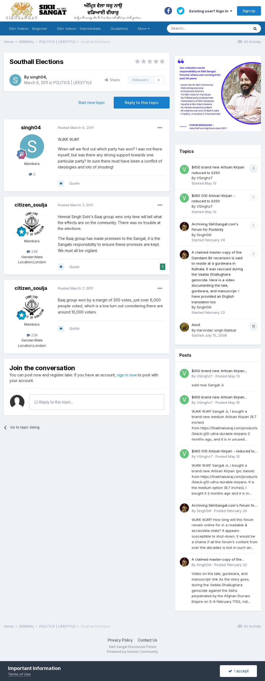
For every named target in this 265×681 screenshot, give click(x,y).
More (143, 28)
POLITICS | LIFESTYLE (72, 82)
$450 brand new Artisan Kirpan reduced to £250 (218, 371)
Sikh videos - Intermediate (79, 28)
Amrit (196, 325)
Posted (76, 127)
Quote (74, 183)
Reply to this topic (142, 102)
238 (32, 251)
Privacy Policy (120, 640)
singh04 (38, 77)
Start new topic (91, 102)
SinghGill (204, 235)
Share (112, 80)
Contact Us (147, 640)
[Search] (203, 28)
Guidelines (119, 28)
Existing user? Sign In (210, 11)
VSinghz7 (205, 178)
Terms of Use (19, 674)
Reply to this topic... (53, 402)
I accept (238, 671)
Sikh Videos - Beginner (28, 28)
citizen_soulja (31, 205)
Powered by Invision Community (132, 652)
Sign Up (249, 11)
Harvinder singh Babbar (217, 330)
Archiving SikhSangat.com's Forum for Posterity (224, 505)
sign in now (127, 375)
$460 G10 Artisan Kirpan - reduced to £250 (223, 451)
